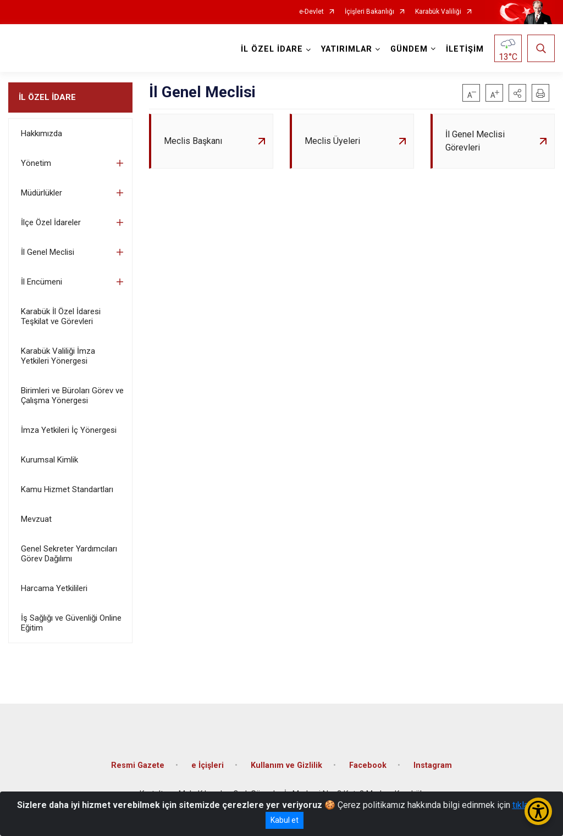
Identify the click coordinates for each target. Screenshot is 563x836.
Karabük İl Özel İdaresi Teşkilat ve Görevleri (61, 316)
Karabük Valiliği (438, 11)
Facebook (368, 765)
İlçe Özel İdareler (51, 222)
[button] (517, 93)
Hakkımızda (41, 133)
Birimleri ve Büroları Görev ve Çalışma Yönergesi (72, 395)
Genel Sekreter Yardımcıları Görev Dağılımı (69, 554)
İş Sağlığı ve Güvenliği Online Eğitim (71, 623)
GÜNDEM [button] (409, 49)
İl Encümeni (41, 282)
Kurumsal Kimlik (49, 460)
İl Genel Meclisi (47, 252)
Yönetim (36, 163)
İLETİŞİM (465, 49)
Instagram (432, 765)
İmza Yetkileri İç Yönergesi (69, 430)
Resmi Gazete (137, 765)
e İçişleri (207, 765)
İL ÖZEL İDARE (47, 97)
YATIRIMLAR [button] (346, 49)
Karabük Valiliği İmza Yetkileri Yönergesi (58, 356)
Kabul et (285, 820)
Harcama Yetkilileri (54, 588)
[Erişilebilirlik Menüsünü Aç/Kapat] (538, 811)
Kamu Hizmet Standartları (67, 489)
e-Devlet (311, 11)
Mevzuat (36, 519)
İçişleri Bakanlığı (369, 11)
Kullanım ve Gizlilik (286, 765)
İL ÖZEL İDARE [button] (272, 49)
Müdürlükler (41, 193)
